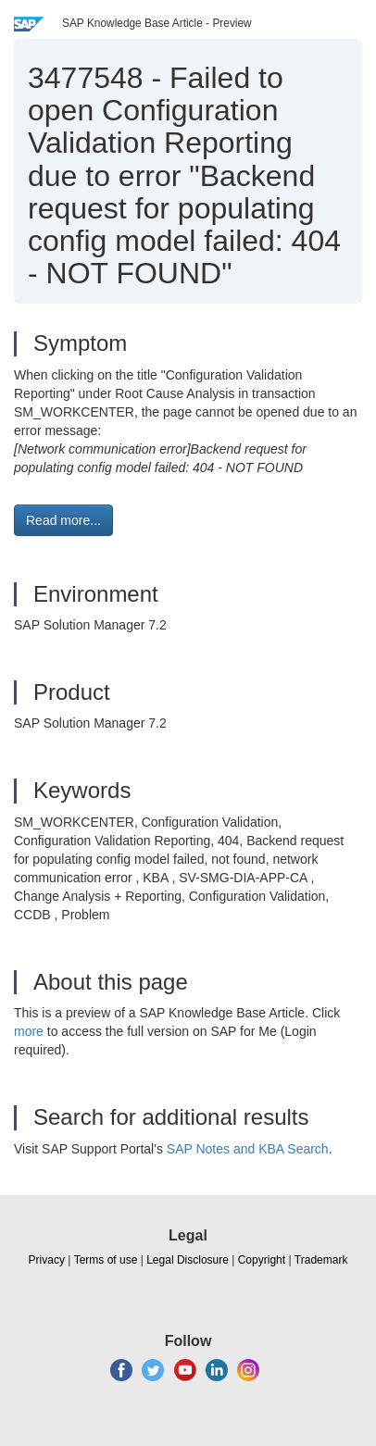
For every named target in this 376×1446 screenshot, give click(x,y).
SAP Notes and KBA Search (248, 1148)
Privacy (47, 1259)
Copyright (261, 1259)
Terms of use (106, 1259)
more (29, 1031)
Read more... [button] (63, 520)
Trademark (321, 1259)
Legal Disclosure (187, 1259)
